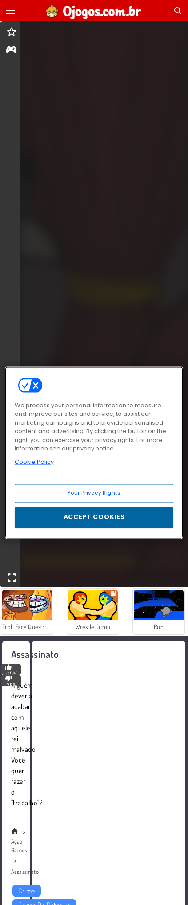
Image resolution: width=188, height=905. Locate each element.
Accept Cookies (94, 516)
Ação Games (19, 846)
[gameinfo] (11, 50)
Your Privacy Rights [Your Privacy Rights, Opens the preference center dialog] (94, 492)
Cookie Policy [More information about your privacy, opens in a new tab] (34, 462)
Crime (26, 890)
